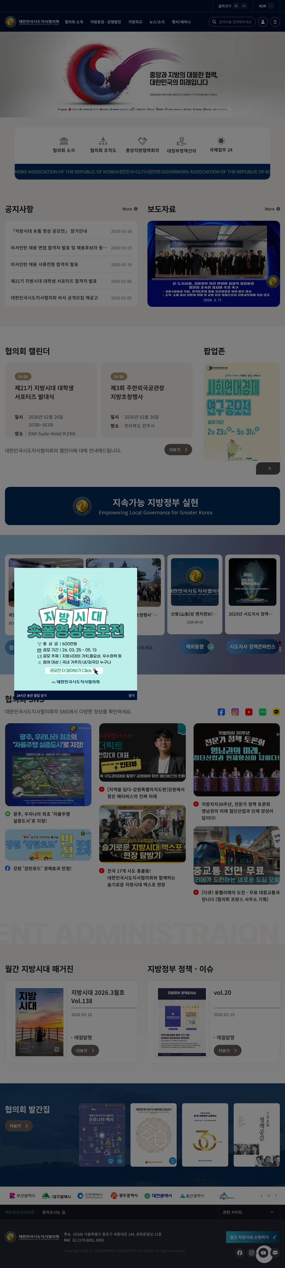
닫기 (132, 695)
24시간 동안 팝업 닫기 (32, 695)
